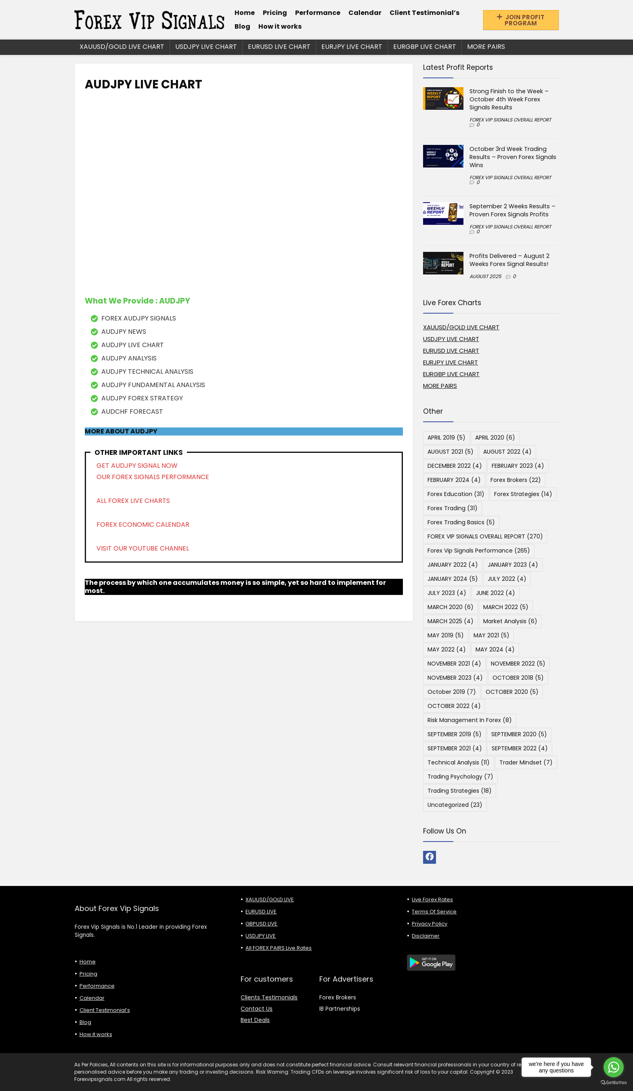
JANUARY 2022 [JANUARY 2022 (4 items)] (453, 565)
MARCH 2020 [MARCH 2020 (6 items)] (451, 607)
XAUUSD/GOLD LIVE (269, 899)
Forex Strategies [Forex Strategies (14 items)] (523, 494)
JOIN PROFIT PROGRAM (521, 20)
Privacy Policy (429, 924)
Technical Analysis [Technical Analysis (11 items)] (459, 762)
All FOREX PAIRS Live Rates (278, 948)
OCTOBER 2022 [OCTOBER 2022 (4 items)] (454, 706)
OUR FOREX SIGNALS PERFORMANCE (152, 477)
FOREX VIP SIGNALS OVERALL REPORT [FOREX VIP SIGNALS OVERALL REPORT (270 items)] (485, 536)
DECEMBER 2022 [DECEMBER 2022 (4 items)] (455, 466)
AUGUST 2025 (485, 276)
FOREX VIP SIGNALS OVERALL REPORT (510, 119)
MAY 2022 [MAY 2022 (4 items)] (447, 649)
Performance (317, 12)
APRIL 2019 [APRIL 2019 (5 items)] (446, 437)
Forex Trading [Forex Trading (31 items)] (453, 508)
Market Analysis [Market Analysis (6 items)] (510, 621)
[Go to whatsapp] (614, 1067)
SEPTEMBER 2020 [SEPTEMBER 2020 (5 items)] (519, 734)
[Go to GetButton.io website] (614, 1082)
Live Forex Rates (432, 899)
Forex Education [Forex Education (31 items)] (456, 494)
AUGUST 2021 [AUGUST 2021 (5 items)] (451, 452)
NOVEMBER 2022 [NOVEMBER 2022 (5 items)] (518, 664)
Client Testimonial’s (424, 12)
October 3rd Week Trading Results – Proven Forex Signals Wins (513, 157)
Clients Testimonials (269, 997)
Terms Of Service (434, 911)
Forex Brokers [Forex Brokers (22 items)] (515, 480)
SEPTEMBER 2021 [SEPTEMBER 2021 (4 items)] (455, 748)
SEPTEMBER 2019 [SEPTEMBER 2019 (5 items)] (455, 734)
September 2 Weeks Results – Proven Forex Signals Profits (512, 210)
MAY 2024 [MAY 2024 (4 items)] (495, 649)
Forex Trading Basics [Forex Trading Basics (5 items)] (461, 522)
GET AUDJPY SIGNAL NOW (137, 465)
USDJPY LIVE (260, 936)
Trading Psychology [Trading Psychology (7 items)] (460, 777)
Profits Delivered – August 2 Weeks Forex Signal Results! (509, 260)
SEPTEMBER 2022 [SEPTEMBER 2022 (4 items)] (520, 748)
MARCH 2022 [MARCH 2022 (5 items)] (505, 607)
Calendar (364, 12)
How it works (280, 26)
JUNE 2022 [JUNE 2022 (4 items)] (495, 593)
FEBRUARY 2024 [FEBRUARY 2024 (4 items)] (454, 480)
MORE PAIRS (486, 46)
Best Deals (255, 1020)
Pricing (275, 12)
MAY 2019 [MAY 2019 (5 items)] (446, 635)
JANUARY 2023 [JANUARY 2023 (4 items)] (513, 565)
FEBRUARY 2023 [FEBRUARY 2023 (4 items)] (518, 466)
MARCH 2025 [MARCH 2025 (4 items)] (451, 621)
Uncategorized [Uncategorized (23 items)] (455, 805)
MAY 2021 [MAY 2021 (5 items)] (491, 635)
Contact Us (256, 1009)
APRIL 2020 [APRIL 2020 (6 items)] (495, 437)
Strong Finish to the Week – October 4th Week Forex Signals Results (509, 99)
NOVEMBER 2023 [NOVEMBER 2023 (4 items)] (455, 678)
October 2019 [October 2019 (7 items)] (452, 692)
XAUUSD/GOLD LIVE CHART (122, 46)
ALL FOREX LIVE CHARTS (133, 500)
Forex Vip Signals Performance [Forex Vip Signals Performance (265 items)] (479, 551)
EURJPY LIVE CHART (351, 46)
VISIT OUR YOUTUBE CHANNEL (142, 548)
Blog (242, 26)
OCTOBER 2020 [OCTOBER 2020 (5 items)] (512, 692)
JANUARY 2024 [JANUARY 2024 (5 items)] (453, 579)
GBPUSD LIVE (261, 924)
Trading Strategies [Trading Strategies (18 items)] (460, 791)
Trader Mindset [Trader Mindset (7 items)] (526, 762)
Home (245, 12)
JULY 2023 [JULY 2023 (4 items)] (447, 593)
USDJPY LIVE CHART (206, 46)
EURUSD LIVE (261, 911)
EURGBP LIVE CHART (424, 46)
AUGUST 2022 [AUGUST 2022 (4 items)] (507, 452)
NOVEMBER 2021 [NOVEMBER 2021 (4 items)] (454, 664)
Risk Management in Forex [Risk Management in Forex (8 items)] (470, 720)
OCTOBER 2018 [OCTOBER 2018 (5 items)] (518, 678)
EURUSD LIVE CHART (279, 46)
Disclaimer (426, 936)
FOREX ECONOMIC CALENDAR (142, 524)
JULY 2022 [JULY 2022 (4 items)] (507, 579)
